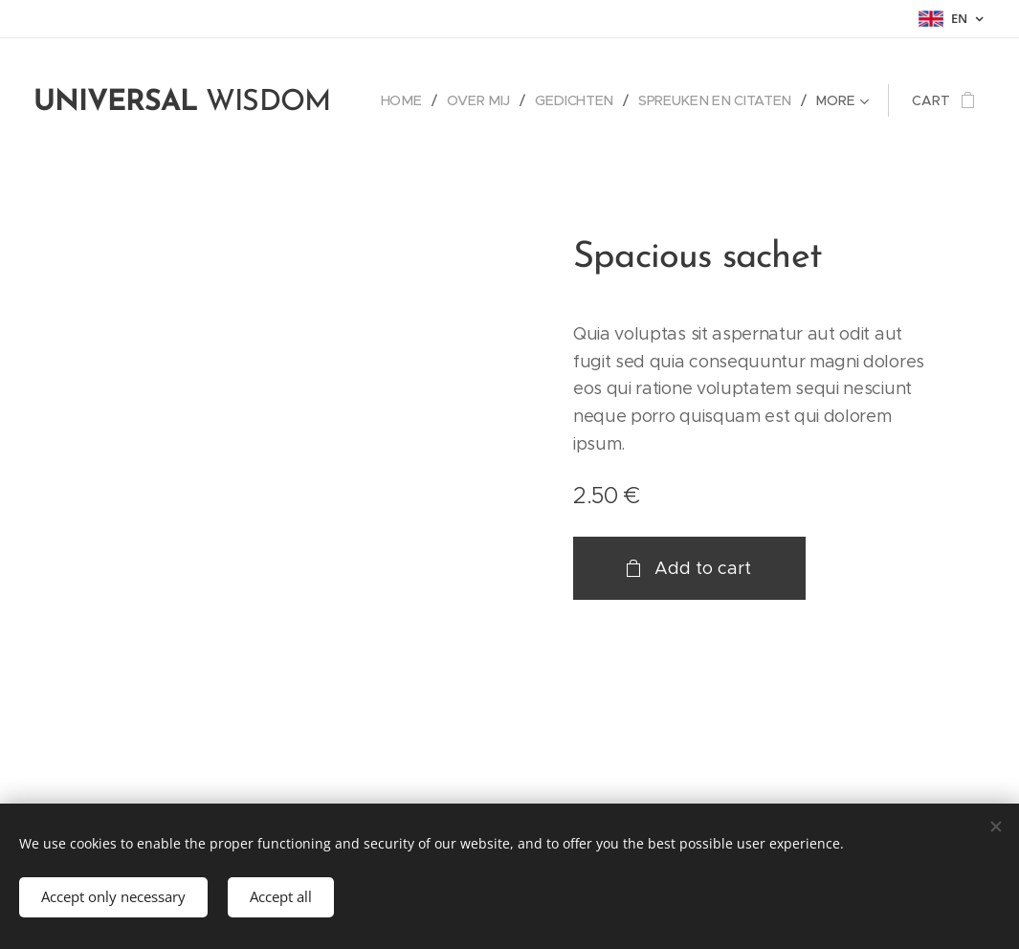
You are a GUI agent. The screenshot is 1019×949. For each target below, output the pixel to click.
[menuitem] (413, 100)
